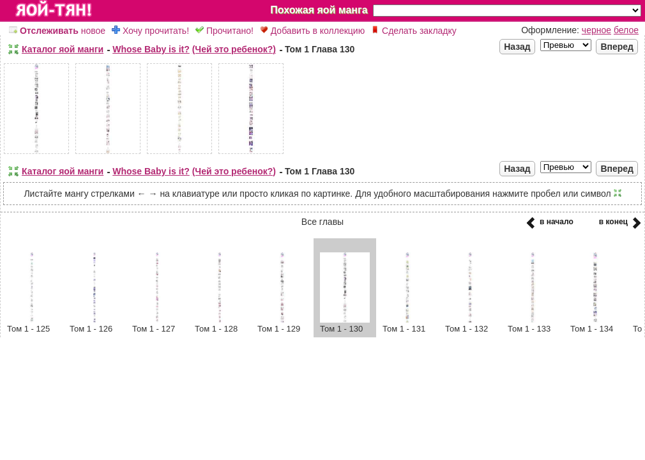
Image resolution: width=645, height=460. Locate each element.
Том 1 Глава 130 (319, 49)
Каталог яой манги (62, 49)
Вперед (617, 47)
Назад (517, 47)
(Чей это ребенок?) (234, 49)
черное (596, 30)
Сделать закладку (414, 31)
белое (626, 30)
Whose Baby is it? (151, 49)
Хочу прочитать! (150, 31)
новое (57, 31)
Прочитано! (224, 31)
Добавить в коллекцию (312, 31)
